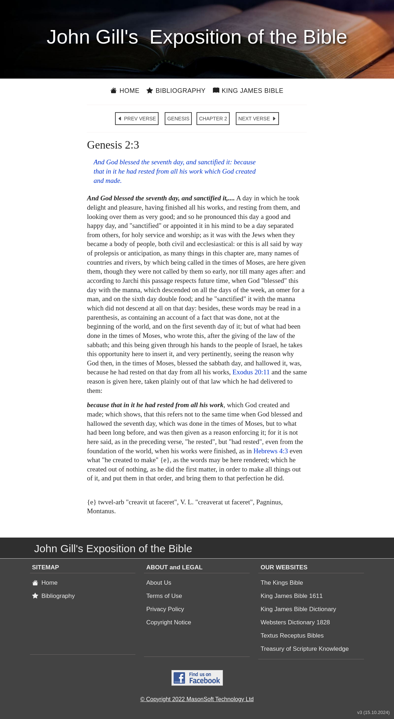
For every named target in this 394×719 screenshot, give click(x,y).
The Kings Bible (281, 582)
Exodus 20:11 (251, 372)
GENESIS (178, 118)
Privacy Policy (165, 609)
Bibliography (175, 90)
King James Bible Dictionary (298, 609)
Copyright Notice (168, 622)
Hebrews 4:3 (270, 451)
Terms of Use (164, 596)
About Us (158, 582)
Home (124, 90)
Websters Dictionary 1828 (295, 622)
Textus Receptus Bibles (292, 635)
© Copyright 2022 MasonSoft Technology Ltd (197, 699)
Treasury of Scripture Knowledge (304, 648)
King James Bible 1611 (291, 596)
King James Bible (248, 90)
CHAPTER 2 (213, 118)
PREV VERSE (137, 118)
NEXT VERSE (257, 118)
